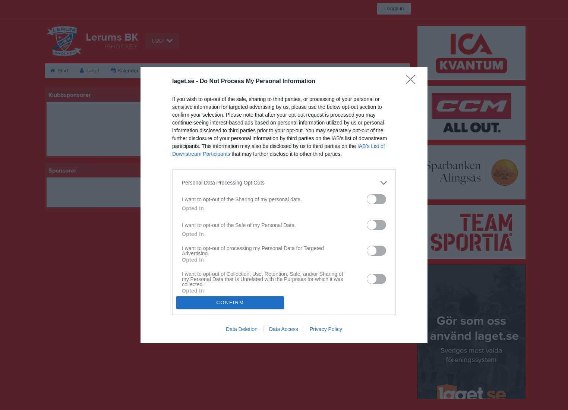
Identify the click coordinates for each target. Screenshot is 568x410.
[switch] (376, 199)
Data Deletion (242, 329)
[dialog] (284, 205)
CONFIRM (230, 302)
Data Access (283, 329)
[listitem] (284, 183)
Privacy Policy (326, 329)
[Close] (413, 82)
